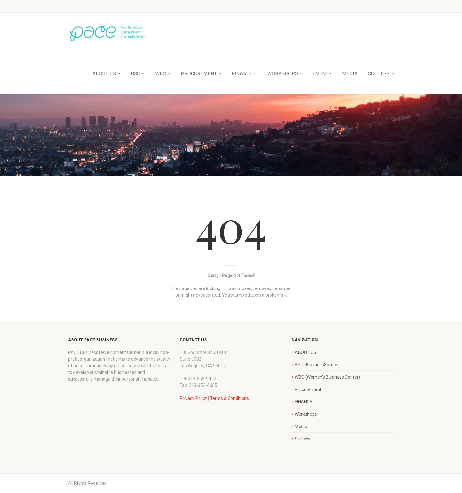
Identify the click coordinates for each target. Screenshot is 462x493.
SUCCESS (379, 74)
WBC (160, 74)
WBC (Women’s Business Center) (327, 377)
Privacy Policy (193, 398)
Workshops (306, 414)
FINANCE (242, 74)
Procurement (308, 389)
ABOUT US (104, 74)
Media (301, 426)
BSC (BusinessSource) (317, 364)
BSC (135, 74)
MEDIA (350, 74)
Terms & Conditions (229, 398)
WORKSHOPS (282, 74)
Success (303, 438)
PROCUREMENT (199, 74)
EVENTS (322, 74)
